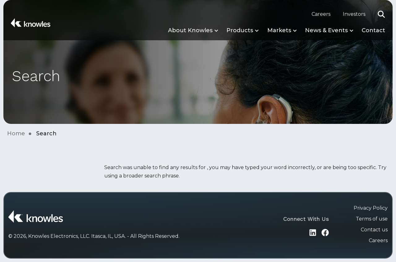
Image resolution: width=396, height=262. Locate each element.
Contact (373, 30)
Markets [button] (279, 30)
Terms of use (372, 219)
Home (16, 133)
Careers (321, 14)
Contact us (374, 230)
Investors (354, 14)
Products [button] (239, 30)
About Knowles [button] (190, 30)
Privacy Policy (371, 208)
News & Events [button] (326, 30)
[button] (381, 14)
